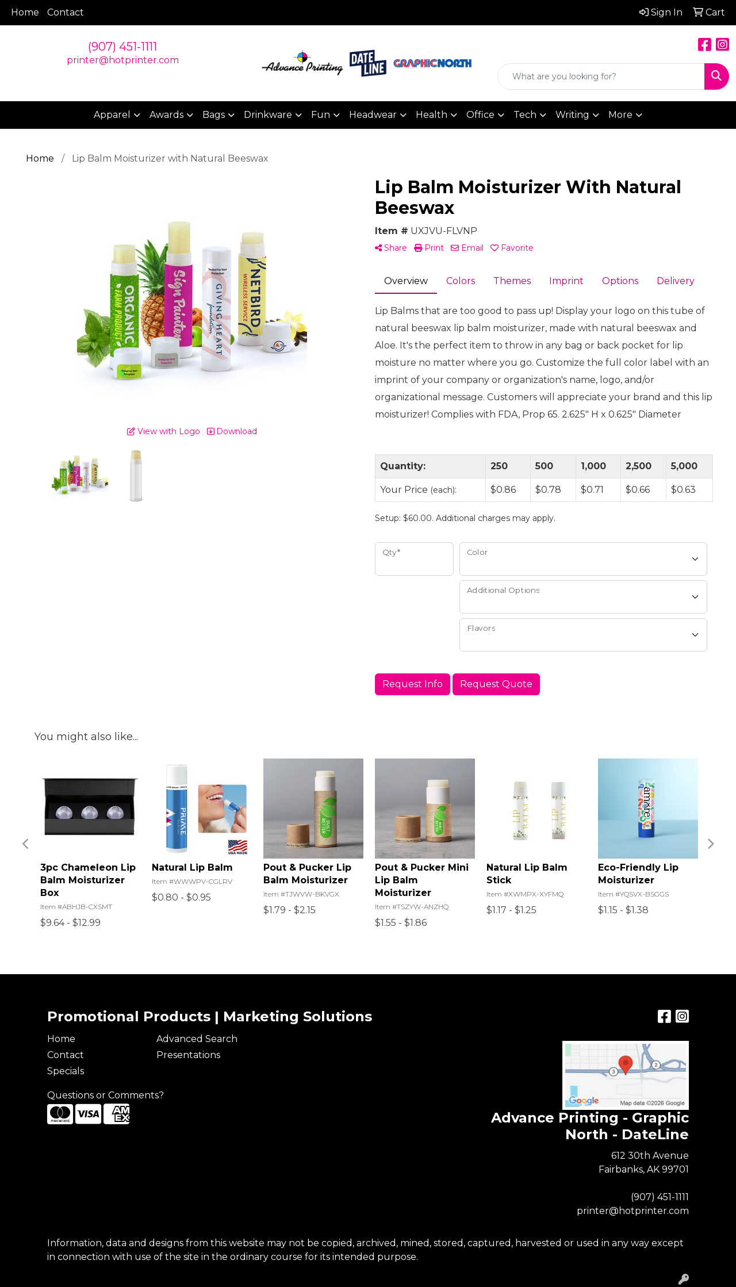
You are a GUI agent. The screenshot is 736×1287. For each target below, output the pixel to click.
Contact (65, 12)
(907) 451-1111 (122, 46)
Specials (65, 1071)
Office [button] (480, 114)
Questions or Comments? (105, 1095)
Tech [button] (524, 114)
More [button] (620, 114)
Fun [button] (320, 114)
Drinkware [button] (268, 114)
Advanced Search (196, 1038)
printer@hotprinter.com (123, 60)
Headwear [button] (373, 114)
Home (25, 12)
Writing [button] (572, 114)
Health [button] (431, 114)
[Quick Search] (601, 76)
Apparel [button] (112, 114)
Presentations (188, 1054)
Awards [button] (166, 114)
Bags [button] (213, 114)
